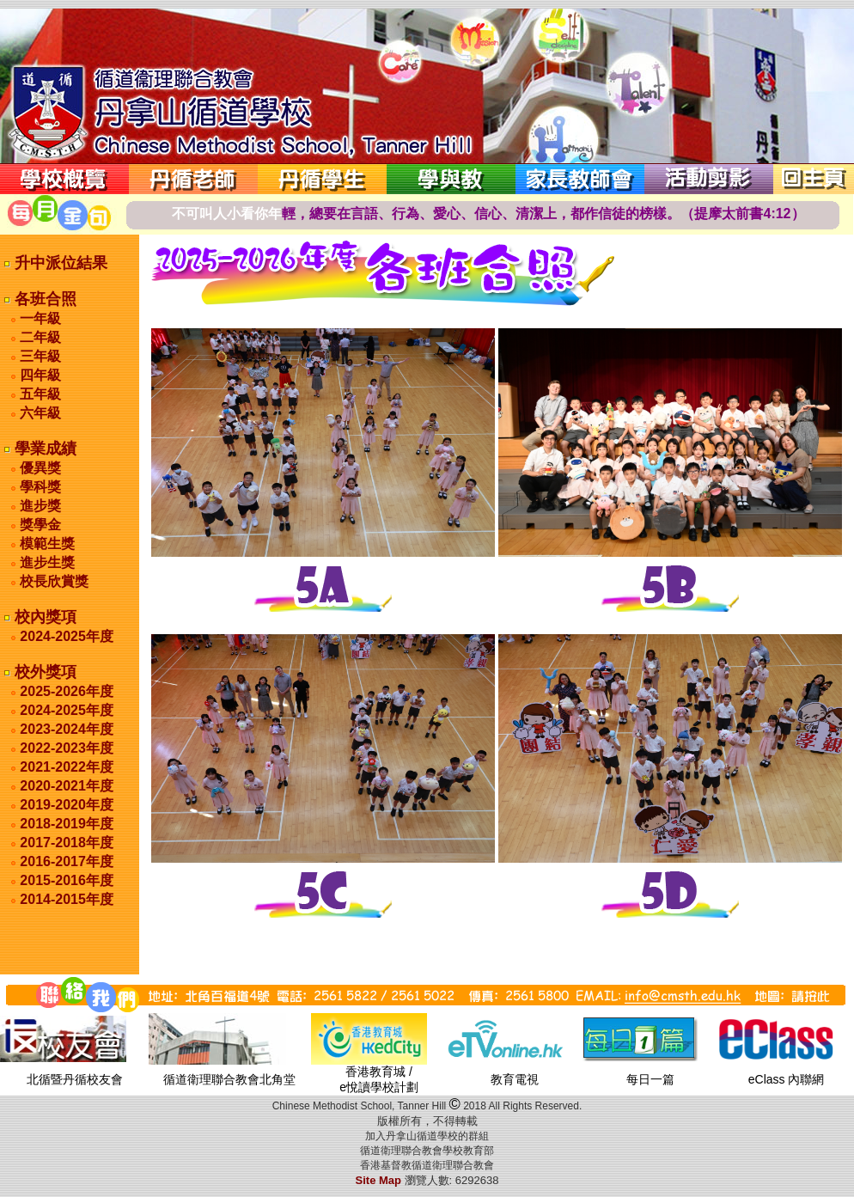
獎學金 (38, 524)
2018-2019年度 (66, 823)
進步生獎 (45, 562)
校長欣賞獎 (52, 581)
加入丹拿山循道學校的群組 (427, 1136)
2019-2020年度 (66, 804)
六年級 (38, 413)
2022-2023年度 (66, 748)
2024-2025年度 (66, 636)
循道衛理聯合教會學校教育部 (427, 1151)
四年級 (38, 375)
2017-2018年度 (66, 842)
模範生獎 (45, 543)
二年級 (38, 337)
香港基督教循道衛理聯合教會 (427, 1165)
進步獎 (38, 505)
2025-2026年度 (66, 691)
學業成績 (43, 448)
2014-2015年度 (66, 899)
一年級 (38, 318)
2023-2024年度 (66, 729)
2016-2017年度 (66, 861)
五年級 (38, 394)
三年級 (38, 356)
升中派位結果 (58, 263)
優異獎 (38, 468)
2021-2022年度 (66, 767)
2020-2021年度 (66, 786)
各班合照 (43, 299)
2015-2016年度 (66, 880)
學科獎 (38, 486)
